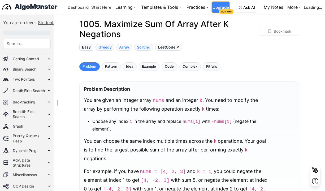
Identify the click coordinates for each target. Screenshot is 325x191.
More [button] (292, 7)
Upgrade (221, 9)
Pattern (111, 66)
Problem (89, 66)
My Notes (273, 7)
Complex (190, 66)
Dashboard (78, 7)
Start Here (101, 7)
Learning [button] (124, 7)
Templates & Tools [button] (159, 7)
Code (169, 66)
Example (149, 66)
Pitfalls (211, 66)
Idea (129, 66)
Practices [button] (196, 7)
